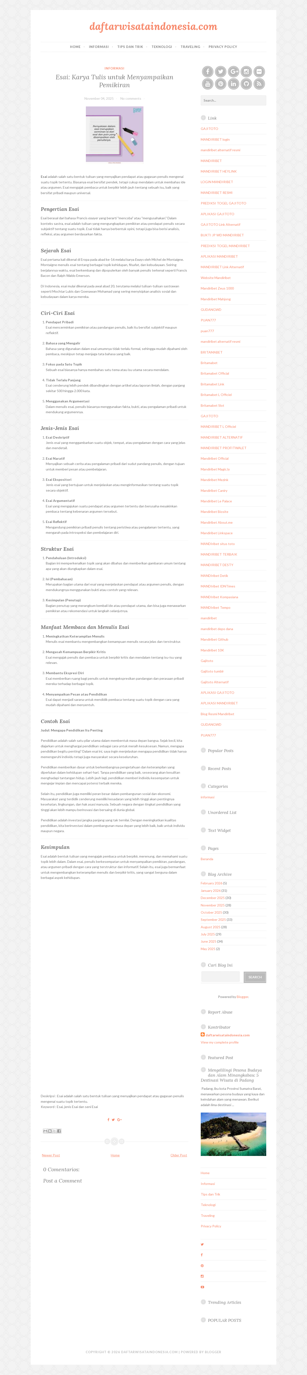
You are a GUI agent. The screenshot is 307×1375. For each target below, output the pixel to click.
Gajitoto (207, 661)
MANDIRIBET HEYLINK (219, 171)
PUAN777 (208, 320)
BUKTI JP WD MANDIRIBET (222, 235)
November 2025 (213, 905)
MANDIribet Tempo (215, 607)
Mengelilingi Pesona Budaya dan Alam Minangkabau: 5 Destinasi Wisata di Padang (231, 1075)
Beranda (207, 859)
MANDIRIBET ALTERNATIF (222, 437)
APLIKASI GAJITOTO (217, 214)
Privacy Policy (223, 47)
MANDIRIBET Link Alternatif (222, 267)
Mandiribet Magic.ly (215, 469)
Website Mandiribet (216, 278)
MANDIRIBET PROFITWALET (224, 448)
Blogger (242, 997)
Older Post (179, 1155)
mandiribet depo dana (217, 629)
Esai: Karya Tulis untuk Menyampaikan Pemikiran (114, 81)
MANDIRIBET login (215, 139)
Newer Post (51, 1155)
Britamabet (209, 363)
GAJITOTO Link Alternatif (220, 224)
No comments (130, 98)
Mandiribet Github (214, 639)
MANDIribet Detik (214, 576)
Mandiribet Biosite (214, 512)
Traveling (190, 47)
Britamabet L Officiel (216, 395)
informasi (114, 68)
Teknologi (162, 47)
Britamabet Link (212, 384)
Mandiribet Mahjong (216, 299)
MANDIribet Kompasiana (219, 597)
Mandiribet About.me (217, 522)
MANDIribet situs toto (218, 544)
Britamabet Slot (212, 405)
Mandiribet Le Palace (216, 501)
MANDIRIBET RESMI (217, 193)
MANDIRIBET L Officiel (218, 426)
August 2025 (210, 927)
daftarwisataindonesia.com (153, 26)
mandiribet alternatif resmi (220, 150)
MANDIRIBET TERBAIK (219, 554)
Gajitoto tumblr (212, 671)
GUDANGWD (211, 309)
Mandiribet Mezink (214, 480)
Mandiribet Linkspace (217, 533)
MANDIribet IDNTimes (218, 586)
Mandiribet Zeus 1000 (217, 288)
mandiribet (209, 618)
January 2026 (211, 890)
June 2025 (208, 941)
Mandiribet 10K (212, 650)
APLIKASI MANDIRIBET (219, 256)
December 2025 (213, 898)
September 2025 (213, 919)
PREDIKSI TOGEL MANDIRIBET (225, 246)
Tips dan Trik (130, 47)
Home (75, 47)
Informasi (99, 47)
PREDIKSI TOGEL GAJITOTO (223, 203)
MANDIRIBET (211, 161)
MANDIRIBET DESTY (217, 565)
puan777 (207, 331)
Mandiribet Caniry (214, 490)
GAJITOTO (209, 129)
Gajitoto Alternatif (215, 682)
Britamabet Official (215, 373)
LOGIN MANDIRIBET (217, 182)
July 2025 (208, 934)
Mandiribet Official (215, 458)
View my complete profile (220, 1042)
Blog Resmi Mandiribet (217, 714)
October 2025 (211, 912)
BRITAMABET (212, 352)
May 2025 (208, 949)
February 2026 (211, 883)
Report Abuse (220, 1012)
